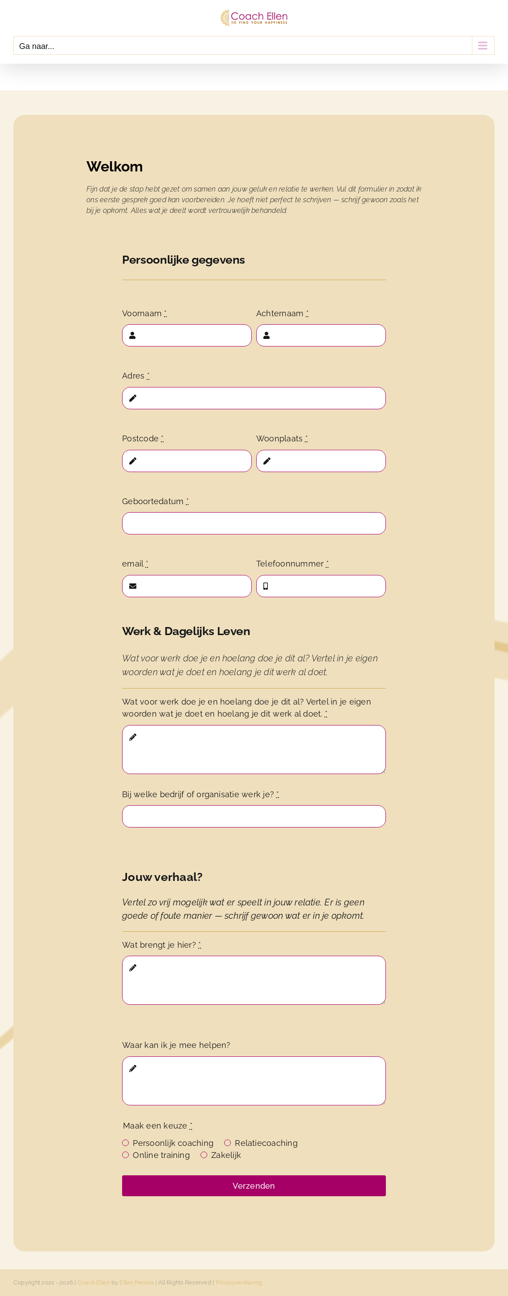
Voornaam (144, 313)
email (135, 563)
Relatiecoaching (266, 1143)
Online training (161, 1155)
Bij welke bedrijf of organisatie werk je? (200, 794)
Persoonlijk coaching (173, 1143)
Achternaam (282, 313)
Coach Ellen (94, 1282)
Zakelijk (226, 1155)
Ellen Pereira (136, 1282)
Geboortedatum (155, 501)
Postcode (143, 438)
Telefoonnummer (292, 563)
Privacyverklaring (239, 1282)
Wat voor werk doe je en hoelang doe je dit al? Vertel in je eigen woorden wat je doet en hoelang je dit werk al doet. (246, 707)
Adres (136, 375)
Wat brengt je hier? (161, 945)
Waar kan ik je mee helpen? (176, 1045)
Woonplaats (282, 438)
